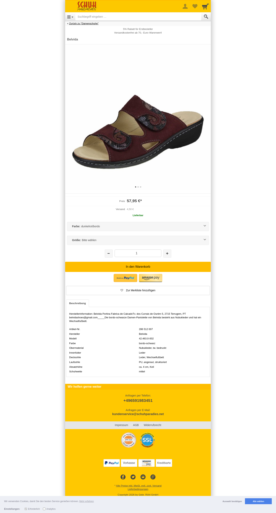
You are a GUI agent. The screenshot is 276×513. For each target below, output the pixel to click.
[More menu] (185, 6)
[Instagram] (143, 477)
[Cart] (205, 6)
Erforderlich (34, 509)
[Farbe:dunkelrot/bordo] (138, 226)
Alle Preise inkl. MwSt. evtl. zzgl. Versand (139, 485)
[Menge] (138, 253)
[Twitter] (133, 477)
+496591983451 (138, 400)
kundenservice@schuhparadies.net (138, 414)
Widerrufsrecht (152, 425)
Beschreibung (77, 303)
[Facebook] (123, 477)
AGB (136, 425)
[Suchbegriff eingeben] (138, 16)
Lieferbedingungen (138, 489)
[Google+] (153, 477)
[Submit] (206, 16)
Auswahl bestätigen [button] (232, 501)
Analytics (51, 509)
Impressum (121, 425)
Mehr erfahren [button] (86, 501)
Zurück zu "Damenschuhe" (84, 23)
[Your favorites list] (194, 6)
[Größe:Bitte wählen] (138, 240)
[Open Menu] (70, 16)
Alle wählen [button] (258, 501)
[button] (138, 290)
